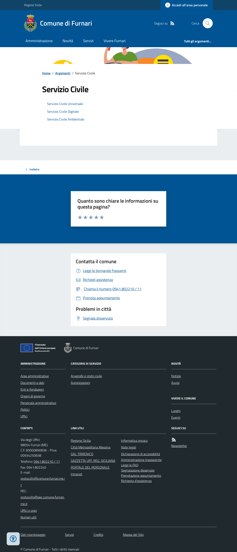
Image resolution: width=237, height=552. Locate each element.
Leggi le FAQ (129, 465)
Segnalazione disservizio (138, 470)
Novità (68, 41)
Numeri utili (28, 517)
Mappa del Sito (133, 534)
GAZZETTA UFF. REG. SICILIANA (93, 460)
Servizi (88, 41)
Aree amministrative (35, 375)
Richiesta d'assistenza (136, 480)
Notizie (176, 375)
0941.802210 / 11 (47, 461)
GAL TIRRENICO (82, 453)
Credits (98, 534)
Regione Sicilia (33, 5)
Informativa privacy (134, 440)
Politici (25, 409)
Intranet (76, 474)
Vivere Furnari (115, 41)
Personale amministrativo (38, 402)
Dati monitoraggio (33, 534)
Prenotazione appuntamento (141, 475)
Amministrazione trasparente (141, 459)
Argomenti (62, 73)
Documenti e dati (32, 382)
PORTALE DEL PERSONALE (90, 467)
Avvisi (175, 382)
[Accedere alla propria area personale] (186, 5)
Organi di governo (33, 396)
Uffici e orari (29, 510)
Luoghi (175, 410)
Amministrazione (39, 41)
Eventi (175, 417)
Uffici (24, 416)
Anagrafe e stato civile (86, 375)
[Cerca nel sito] (206, 23)
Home (46, 73)
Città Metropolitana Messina (90, 447)
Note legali (128, 447)
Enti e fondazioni (32, 389)
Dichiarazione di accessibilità (140, 453)
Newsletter (179, 445)
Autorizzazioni (80, 382)
